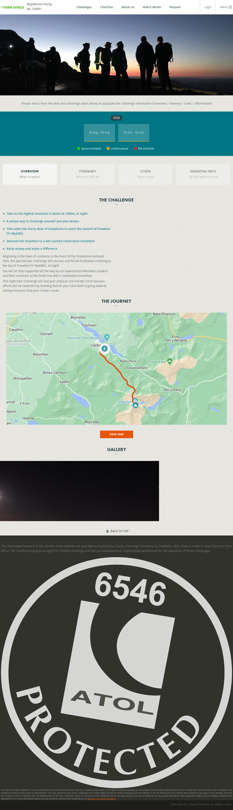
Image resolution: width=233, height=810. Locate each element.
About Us (127, 7)
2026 (116, 118)
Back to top (119, 531)
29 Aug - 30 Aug (99, 132)
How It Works (152, 7)
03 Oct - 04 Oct (134, 132)
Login (207, 7)
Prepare (175, 7)
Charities (106, 7)
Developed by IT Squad (184, 804)
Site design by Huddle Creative (215, 804)
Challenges (84, 7)
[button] (224, 7)
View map (116, 434)
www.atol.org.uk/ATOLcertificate (101, 798)
